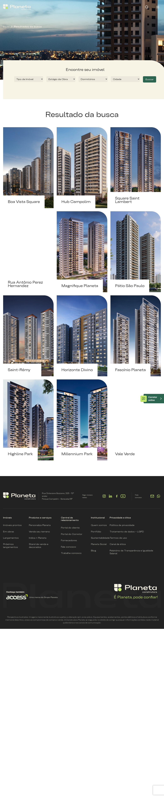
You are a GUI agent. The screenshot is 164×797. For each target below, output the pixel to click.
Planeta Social (99, 544)
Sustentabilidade (100, 537)
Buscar (149, 79)
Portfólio (96, 531)
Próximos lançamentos (10, 545)
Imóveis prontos (12, 525)
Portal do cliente (70, 527)
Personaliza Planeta (40, 525)
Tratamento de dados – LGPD (127, 531)
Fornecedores (69, 540)
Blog (93, 550)
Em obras (8, 531)
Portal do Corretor (71, 534)
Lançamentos (11, 537)
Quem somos (99, 525)
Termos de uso (118, 537)
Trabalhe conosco (71, 553)
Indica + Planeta (37, 537)
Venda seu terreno (39, 531)
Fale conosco (68, 546)
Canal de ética (118, 544)
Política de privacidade (122, 525)
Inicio (6, 26)
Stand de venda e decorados (38, 545)
